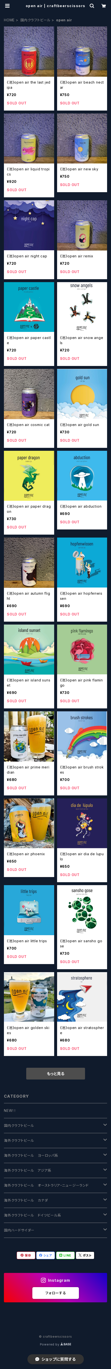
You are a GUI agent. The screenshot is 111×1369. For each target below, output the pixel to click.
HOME (9, 20)
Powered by (55, 1344)
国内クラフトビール (35, 20)
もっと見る (55, 1073)
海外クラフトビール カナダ (26, 1200)
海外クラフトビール (19, 1140)
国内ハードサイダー (19, 1230)
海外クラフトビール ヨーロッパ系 (31, 1155)
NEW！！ (10, 1110)
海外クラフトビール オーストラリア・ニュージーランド (46, 1185)
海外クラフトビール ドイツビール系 (32, 1215)
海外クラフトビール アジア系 (27, 1170)
